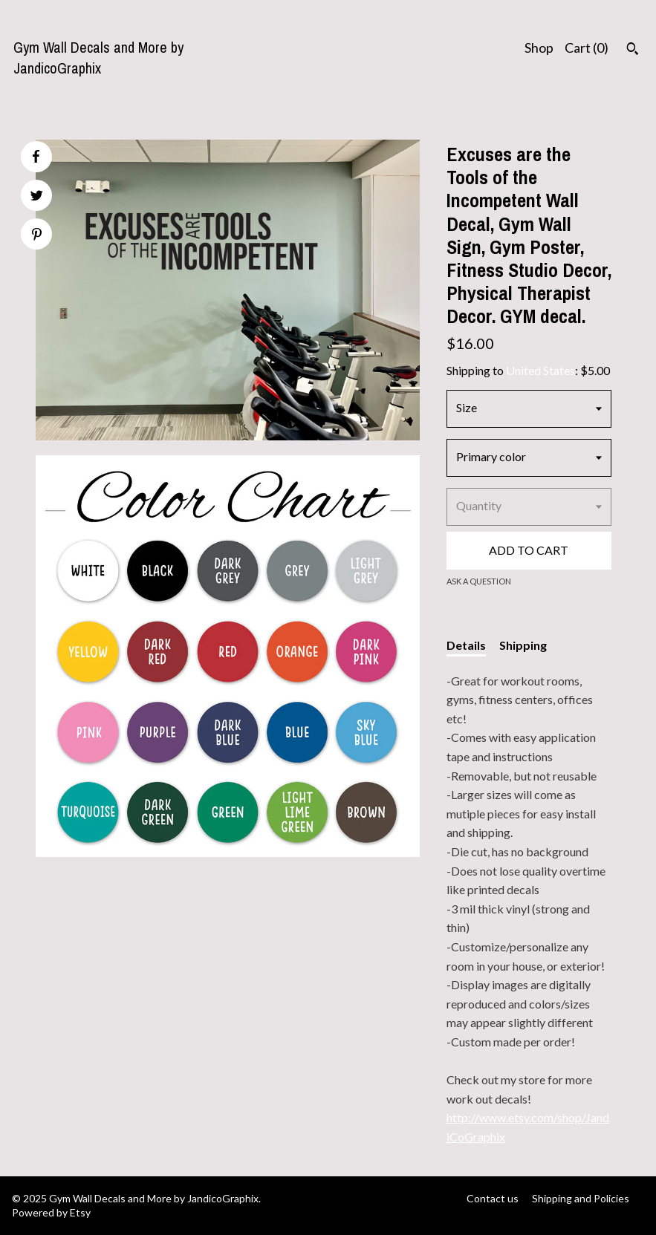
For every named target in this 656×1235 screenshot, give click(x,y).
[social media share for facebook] (36, 157)
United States (540, 370)
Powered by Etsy (51, 1212)
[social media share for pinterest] (36, 236)
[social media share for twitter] (36, 197)
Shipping (523, 645)
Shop (539, 47)
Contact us (493, 1198)
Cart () (586, 47)
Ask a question (478, 581)
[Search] (632, 50)
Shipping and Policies (580, 1198)
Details (466, 645)
